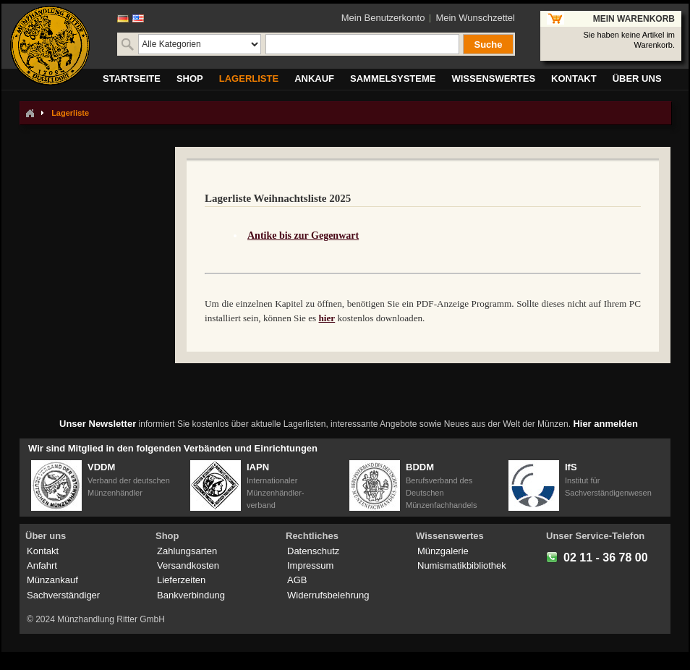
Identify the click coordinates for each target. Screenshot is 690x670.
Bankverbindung (191, 595)
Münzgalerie (443, 551)
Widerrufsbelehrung (328, 595)
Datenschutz (313, 551)
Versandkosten (188, 565)
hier (327, 318)
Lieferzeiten (181, 579)
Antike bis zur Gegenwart (303, 235)
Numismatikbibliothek (461, 565)
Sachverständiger (63, 595)
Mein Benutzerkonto (383, 17)
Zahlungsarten (187, 551)
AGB (297, 579)
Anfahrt (42, 565)
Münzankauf (52, 579)
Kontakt (43, 551)
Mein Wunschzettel (475, 17)
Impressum (310, 565)
